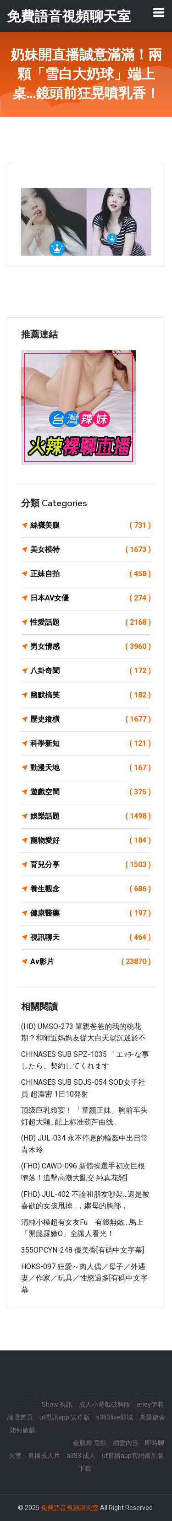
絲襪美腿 (90, 525)
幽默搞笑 (90, 695)
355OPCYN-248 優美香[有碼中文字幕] (82, 1250)
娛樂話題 (90, 816)
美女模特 (90, 549)
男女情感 (90, 646)
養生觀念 (90, 889)
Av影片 (90, 961)
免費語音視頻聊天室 (70, 1507)
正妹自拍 (90, 574)
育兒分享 (90, 864)
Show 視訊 (57, 1404)
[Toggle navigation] (158, 12)
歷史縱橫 (90, 719)
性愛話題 (90, 622)
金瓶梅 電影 (89, 1442)
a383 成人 (81, 1455)
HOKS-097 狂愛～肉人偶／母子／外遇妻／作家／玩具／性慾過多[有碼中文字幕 (84, 1278)
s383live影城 (114, 1417)
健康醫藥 (90, 913)
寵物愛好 (90, 840)
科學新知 (90, 743)
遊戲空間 (90, 792)
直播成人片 (44, 1455)
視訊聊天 (90, 937)
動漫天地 (90, 767)
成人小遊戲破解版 (104, 1404)
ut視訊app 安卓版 (64, 1417)
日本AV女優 (90, 598)
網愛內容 (126, 1442)
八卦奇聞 (90, 670)
